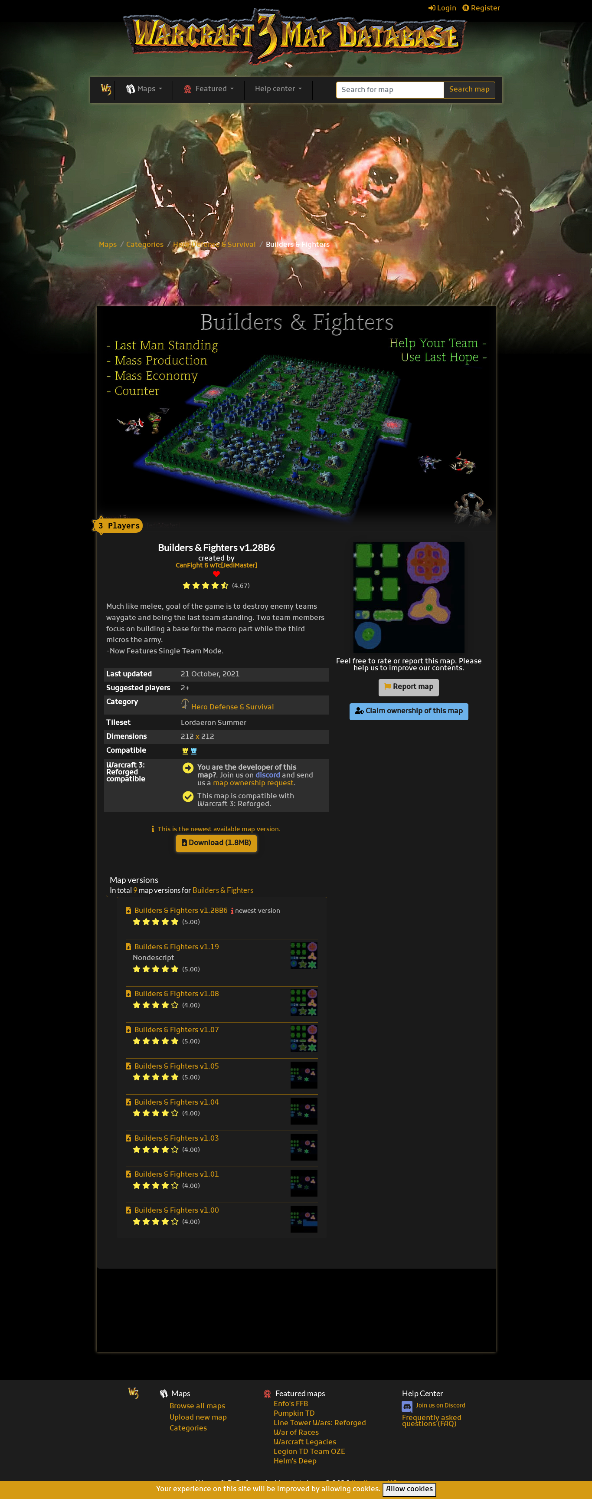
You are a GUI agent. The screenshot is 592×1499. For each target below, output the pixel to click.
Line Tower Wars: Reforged (320, 1423)
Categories (145, 245)
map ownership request (253, 783)
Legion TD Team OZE (309, 1452)
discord (267, 775)
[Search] (390, 90)
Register (481, 8)
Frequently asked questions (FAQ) (431, 1421)
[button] (144, 90)
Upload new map (198, 1418)
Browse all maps (197, 1406)
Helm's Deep (295, 1461)
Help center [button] (276, 89)
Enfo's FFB (291, 1404)
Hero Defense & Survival (214, 245)
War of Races (296, 1433)
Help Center (422, 1393)
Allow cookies (409, 1489)
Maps (108, 245)
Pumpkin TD (294, 1414)
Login (442, 8)
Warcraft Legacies (305, 1442)
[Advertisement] (296, 278)
